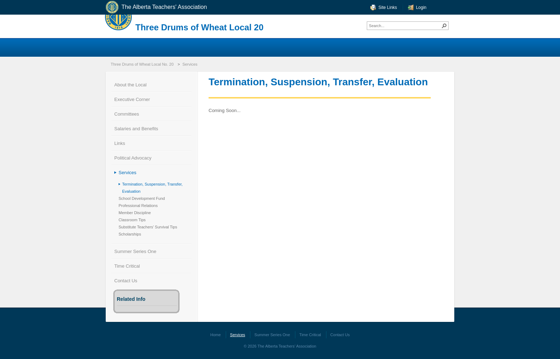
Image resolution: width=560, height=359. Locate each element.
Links (119, 143)
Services (190, 64)
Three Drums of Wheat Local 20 (199, 27)
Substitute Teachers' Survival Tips (148, 227)
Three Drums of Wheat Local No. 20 (142, 64)
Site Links (388, 7)
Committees (126, 114)
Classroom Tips (132, 220)
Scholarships (130, 234)
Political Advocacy (132, 158)
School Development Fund (142, 198)
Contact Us (125, 280)
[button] (444, 26)
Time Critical (127, 266)
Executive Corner (132, 99)
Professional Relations (138, 205)
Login (421, 7)
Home (215, 335)
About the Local (130, 84)
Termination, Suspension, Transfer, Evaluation (152, 187)
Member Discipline (135, 213)
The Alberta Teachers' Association (156, 7)
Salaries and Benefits (136, 128)
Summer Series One (135, 251)
